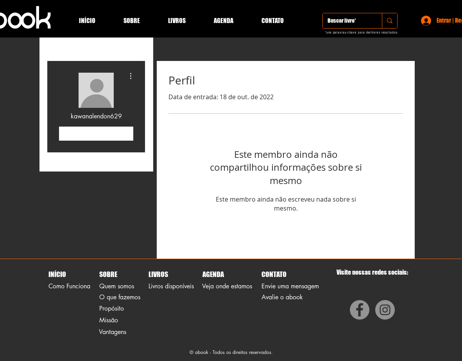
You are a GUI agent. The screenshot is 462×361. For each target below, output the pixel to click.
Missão (108, 320)
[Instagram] (385, 310)
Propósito (111, 308)
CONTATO (274, 274)
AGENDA (212, 274)
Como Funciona (69, 286)
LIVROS (158, 274)
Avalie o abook (282, 297)
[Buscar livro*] (346, 20)
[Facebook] (359, 310)
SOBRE (108, 274)
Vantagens (112, 332)
